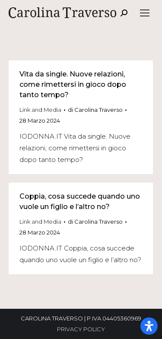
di (95, 109)
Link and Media (40, 109)
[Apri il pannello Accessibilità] (149, 326)
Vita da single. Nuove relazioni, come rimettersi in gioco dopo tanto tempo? (72, 84)
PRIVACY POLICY (81, 329)
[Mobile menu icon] (144, 13)
